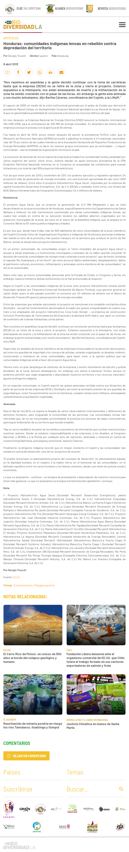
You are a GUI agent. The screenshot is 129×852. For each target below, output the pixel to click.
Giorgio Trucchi (17, 55)
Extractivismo (23, 585)
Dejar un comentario (26, 756)
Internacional (101, 720)
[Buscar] (91, 788)
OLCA (16, 577)
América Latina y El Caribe (80, 720)
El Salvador (9, 719)
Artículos (10, 38)
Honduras (63, 55)
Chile (69, 650)
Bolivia (7, 650)
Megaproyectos (44, 585)
